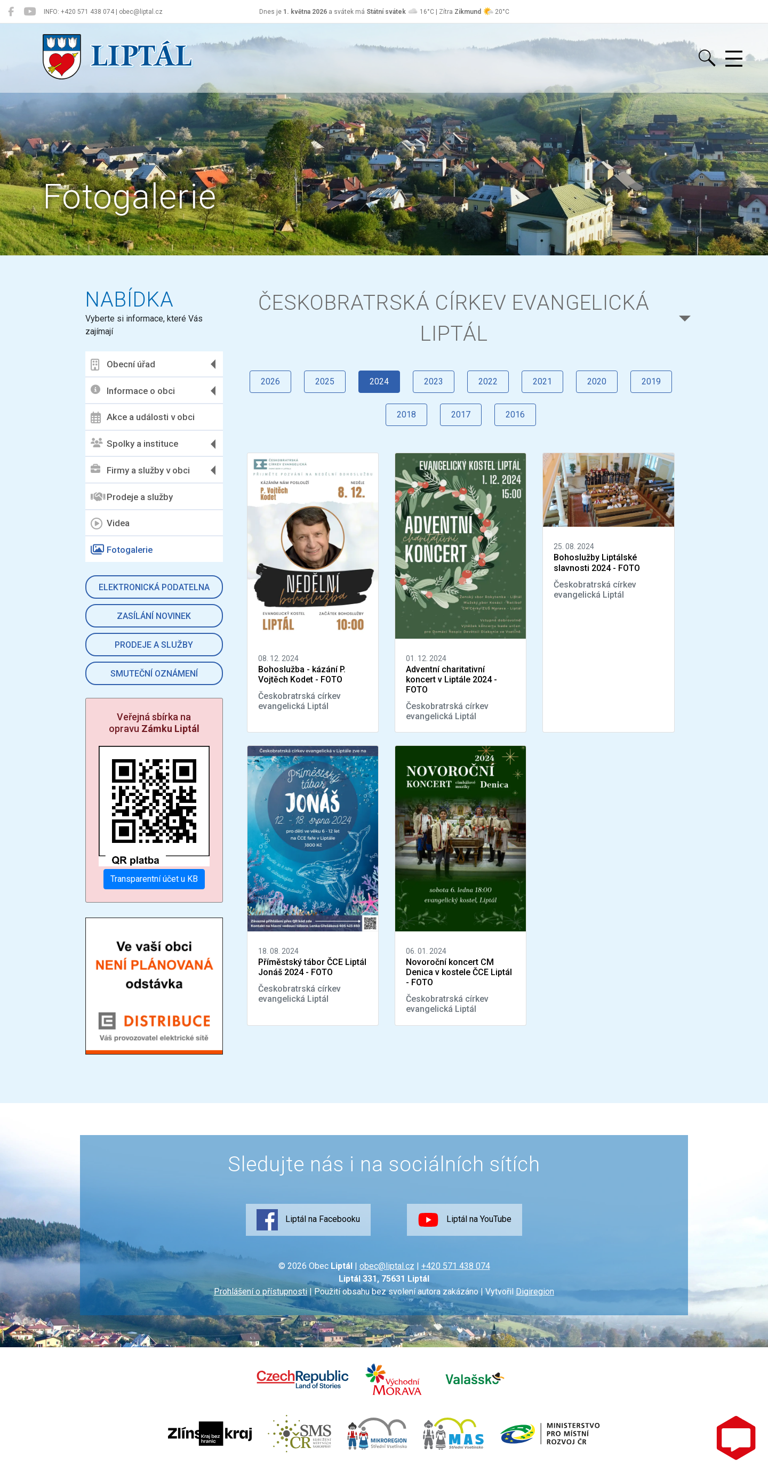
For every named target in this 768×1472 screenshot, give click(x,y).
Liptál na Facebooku (308, 1219)
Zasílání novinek (154, 616)
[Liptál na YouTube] (29, 11)
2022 (488, 381)
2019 (651, 381)
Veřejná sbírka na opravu (154, 722)
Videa (110, 523)
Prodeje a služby (132, 497)
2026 (270, 381)
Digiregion (535, 1291)
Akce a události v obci (143, 417)
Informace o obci (133, 390)
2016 (515, 414)
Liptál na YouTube (464, 1219)
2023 (433, 381)
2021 (542, 381)
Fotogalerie (122, 550)
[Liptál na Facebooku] (11, 11)
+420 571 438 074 (455, 1266)
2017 (460, 414)
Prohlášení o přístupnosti (260, 1291)
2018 (406, 414)
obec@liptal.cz (386, 1266)
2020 (596, 381)
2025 (324, 381)
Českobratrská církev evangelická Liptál (454, 318)
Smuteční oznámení (154, 674)
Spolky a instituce (134, 443)
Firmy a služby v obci (140, 470)
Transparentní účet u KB (154, 879)
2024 (379, 381)
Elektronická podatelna (154, 587)
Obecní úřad (123, 365)
